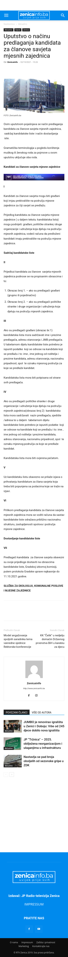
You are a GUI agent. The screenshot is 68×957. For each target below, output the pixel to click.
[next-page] (11, 774)
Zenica (26, 29)
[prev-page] (6, 774)
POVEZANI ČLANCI (16, 712)
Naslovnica (9, 24)
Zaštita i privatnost (45, 942)
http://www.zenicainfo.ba (34, 688)
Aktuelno (22, 24)
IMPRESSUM (34, 904)
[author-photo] (34, 678)
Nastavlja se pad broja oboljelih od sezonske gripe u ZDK (44, 761)
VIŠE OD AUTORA (41, 712)
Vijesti (17, 29)
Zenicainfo (12, 62)
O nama (14, 942)
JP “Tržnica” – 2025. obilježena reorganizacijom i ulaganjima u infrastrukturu (43, 744)
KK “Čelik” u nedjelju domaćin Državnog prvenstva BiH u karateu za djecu (50, 641)
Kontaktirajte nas (41, 946)
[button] (6, 15)
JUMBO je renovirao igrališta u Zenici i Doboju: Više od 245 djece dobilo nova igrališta (44, 726)
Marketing (23, 946)
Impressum (27, 942)
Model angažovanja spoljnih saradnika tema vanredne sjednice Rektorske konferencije (18, 641)
